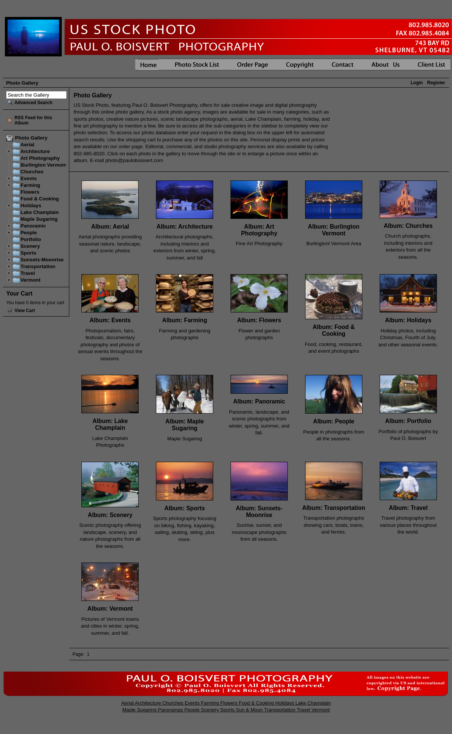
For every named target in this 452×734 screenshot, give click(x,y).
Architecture (35, 151)
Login (417, 82)
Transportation (37, 266)
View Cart (24, 310)
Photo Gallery (30, 138)
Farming (30, 185)
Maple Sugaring (38, 219)
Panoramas (171, 710)
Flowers (29, 192)
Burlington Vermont (43, 165)
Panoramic (33, 226)
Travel (27, 273)
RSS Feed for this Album (33, 120)
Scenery (30, 246)
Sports (28, 253)
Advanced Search (33, 102)
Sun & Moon (250, 710)
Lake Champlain (39, 212)
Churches (31, 171)
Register (436, 82)
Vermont (30, 280)
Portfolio (30, 239)
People (28, 232)
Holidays (30, 205)
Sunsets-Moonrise (42, 259)
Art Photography (40, 158)
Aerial (27, 144)
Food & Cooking (39, 199)
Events (28, 178)
